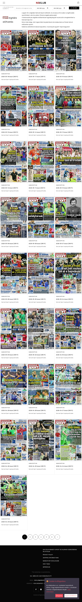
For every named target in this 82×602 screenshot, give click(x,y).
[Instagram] (41, 589)
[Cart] (78, 3)
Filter (74, 8)
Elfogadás (59, 596)
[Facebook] (36, 589)
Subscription (5, 73)
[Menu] (4, 3)
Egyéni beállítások (71, 596)
